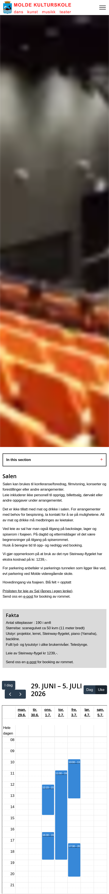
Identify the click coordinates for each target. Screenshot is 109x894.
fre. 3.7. (74, 712)
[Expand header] (102, 7)
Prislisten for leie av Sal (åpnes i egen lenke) (37, 591)
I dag (9, 685)
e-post (28, 596)
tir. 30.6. (35, 712)
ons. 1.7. (48, 712)
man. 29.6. (22, 712)
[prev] (10, 694)
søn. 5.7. (100, 712)
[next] (20, 694)
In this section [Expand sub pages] (54, 460)
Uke (101, 690)
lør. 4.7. (87, 712)
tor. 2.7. (61, 712)
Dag (89, 690)
